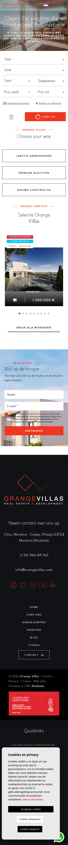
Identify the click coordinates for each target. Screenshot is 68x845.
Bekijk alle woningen (34, 327)
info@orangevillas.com (34, 570)
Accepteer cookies (31, 809)
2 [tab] (23, 313)
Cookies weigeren (30, 829)
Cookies (26, 681)
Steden (34, 645)
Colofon (46, 676)
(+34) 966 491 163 (34, 555)
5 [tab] (34, 313)
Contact (34, 655)
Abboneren (34, 431)
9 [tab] (49, 313)
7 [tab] (41, 313)
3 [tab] (27, 313)
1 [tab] (19, 313)
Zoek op (45, 117)
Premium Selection (34, 173)
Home (34, 607)
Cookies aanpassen (30, 819)
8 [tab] (45, 313)
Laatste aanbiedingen (34, 156)
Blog (34, 637)
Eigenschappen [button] (34, 622)
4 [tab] (30, 313)
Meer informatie (33, 799)
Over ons (34, 615)
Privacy (13, 681)
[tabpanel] (34, 269)
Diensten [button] (34, 630)
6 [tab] (38, 313)
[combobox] (34, 59)
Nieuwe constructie (34, 190)
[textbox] (34, 59)
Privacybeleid (16, 419)
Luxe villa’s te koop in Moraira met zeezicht (35, 745)
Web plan (40, 681)
